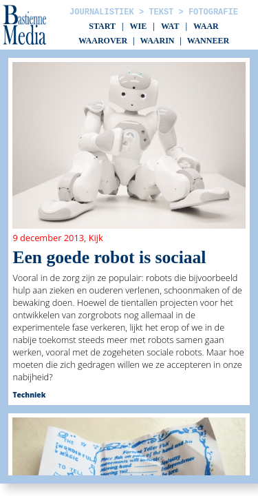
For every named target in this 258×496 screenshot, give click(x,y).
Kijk (96, 237)
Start (102, 26)
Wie (138, 26)
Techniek (28, 395)
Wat (170, 26)
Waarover (102, 40)
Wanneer (208, 40)
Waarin (157, 40)
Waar (206, 26)
